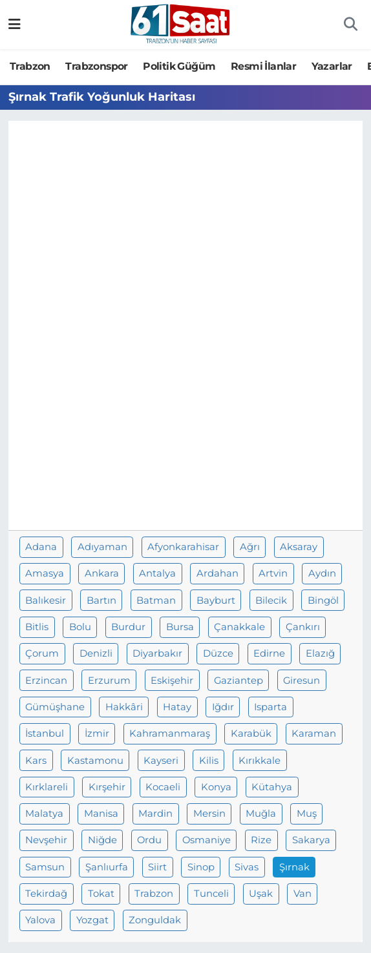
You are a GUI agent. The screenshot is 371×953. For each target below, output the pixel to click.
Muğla (261, 813)
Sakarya (311, 840)
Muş (307, 813)
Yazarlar (332, 66)
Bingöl (323, 600)
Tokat (101, 893)
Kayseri (160, 760)
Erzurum (109, 680)
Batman (156, 600)
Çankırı (303, 627)
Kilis (208, 760)
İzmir (97, 733)
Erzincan (46, 680)
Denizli (96, 653)
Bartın (101, 600)
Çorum (42, 653)
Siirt (157, 867)
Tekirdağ (46, 893)
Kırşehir (107, 787)
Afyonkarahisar (183, 547)
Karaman (314, 733)
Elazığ (320, 653)
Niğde (102, 840)
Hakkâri (124, 707)
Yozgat (92, 920)
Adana (41, 547)
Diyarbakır (157, 653)
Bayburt (215, 600)
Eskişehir (172, 680)
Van (302, 893)
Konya (216, 787)
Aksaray (298, 547)
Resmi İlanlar (263, 66)
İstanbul (44, 733)
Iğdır (223, 707)
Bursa (180, 627)
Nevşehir (46, 840)
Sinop (201, 867)
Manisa (101, 813)
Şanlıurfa (106, 867)
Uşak (261, 893)
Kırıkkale (259, 760)
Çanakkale (239, 627)
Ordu (149, 840)
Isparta (270, 707)
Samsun (45, 867)
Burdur (128, 627)
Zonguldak (155, 920)
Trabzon (30, 66)
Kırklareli (46, 787)
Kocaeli (162, 787)
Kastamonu (95, 760)
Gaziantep (238, 680)
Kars (36, 760)
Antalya (157, 573)
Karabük (251, 733)
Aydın (322, 573)
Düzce (218, 653)
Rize (261, 840)
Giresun (301, 680)
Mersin (209, 813)
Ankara (102, 573)
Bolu (80, 627)
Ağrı (250, 547)
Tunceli (211, 893)
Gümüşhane (55, 707)
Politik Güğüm (179, 66)
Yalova (40, 920)
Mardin (155, 813)
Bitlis (36, 627)
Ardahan (217, 573)
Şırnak (294, 867)
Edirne (269, 653)
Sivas (247, 867)
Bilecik (271, 600)
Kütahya (271, 787)
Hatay (177, 707)
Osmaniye (206, 840)
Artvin (273, 573)
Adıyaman (102, 547)
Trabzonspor (96, 66)
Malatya (44, 813)
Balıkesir (45, 600)
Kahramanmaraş (169, 733)
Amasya (44, 573)
